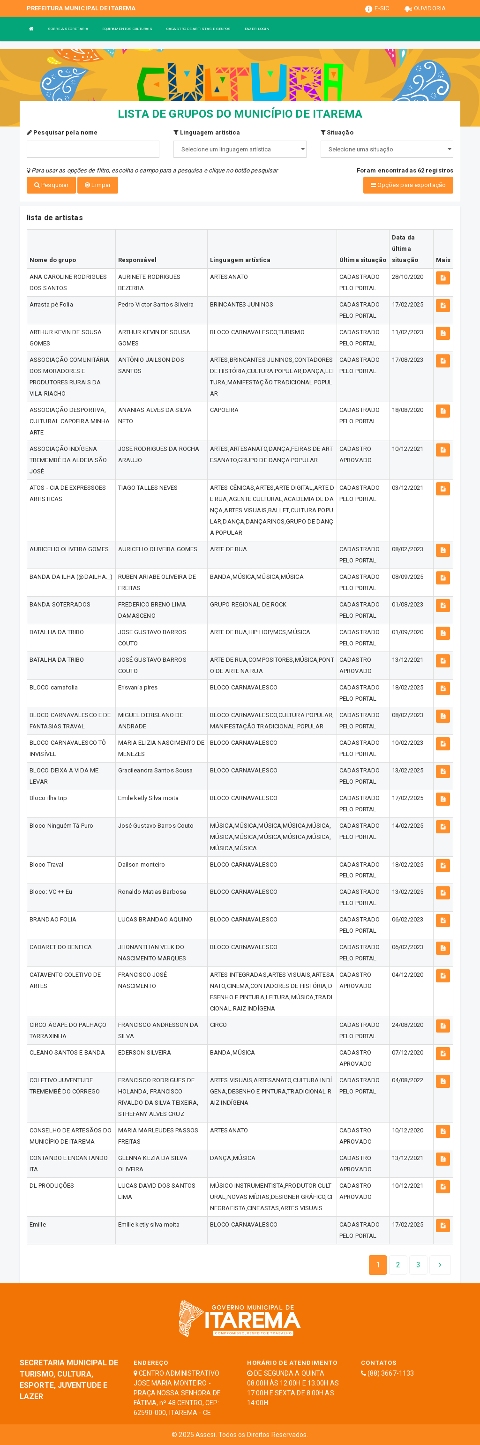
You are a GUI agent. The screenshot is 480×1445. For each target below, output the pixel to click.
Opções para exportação (408, 184)
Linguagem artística (206, 132)
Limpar (98, 184)
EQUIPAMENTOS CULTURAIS (127, 29)
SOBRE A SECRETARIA (68, 29)
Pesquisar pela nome (62, 132)
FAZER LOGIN (257, 29)
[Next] (418, 1264)
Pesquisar (51, 184)
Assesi (205, 1434)
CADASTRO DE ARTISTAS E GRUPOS (198, 29)
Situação (337, 132)
